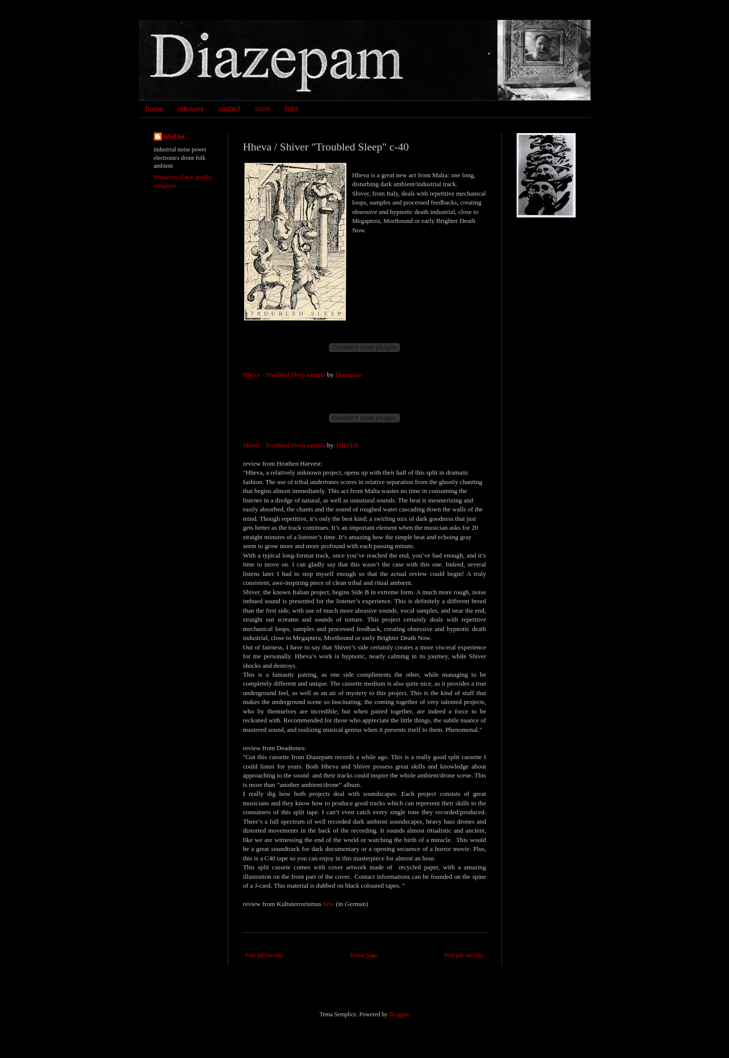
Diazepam (348, 374)
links (292, 109)
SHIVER (347, 445)
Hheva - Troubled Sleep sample (284, 374)
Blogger (398, 1014)
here (328, 904)
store (262, 109)
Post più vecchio (463, 955)
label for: (175, 136)
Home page (364, 955)
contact (229, 109)
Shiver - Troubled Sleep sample (284, 445)
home (154, 109)
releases (191, 109)
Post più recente (265, 955)
